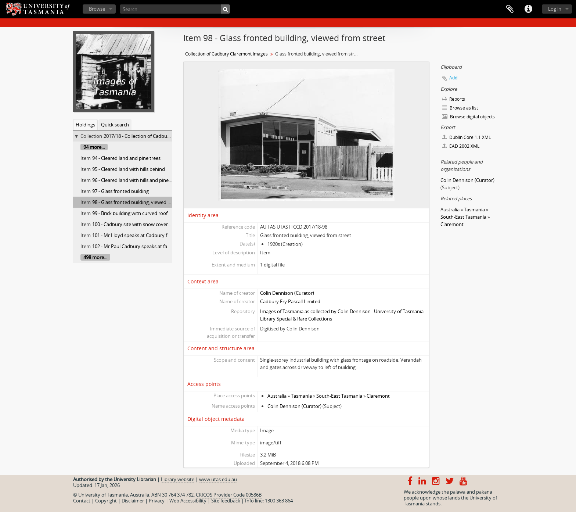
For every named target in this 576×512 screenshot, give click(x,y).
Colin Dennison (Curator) (287, 293)
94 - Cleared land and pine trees (126, 158)
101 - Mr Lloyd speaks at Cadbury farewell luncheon (148, 235)
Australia (277, 396)
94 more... (94, 147)
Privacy (157, 500)
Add (453, 78)
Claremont (378, 396)
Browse (97, 9)
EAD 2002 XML (460, 146)
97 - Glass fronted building (120, 191)
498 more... (95, 257)
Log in (554, 9)
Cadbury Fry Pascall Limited (290, 301)
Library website (177, 479)
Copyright (106, 500)
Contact (81, 500)
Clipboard (510, 9)
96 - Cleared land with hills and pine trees (136, 180)
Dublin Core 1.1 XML (466, 137)
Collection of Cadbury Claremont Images (226, 54)
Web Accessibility (187, 500)
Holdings (85, 124)
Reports (453, 99)
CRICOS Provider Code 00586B (229, 494)
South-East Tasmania (339, 396)
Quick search (115, 124)
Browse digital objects (468, 117)
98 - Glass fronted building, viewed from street (142, 202)
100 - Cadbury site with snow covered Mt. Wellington (149, 224)
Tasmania (301, 396)
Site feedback (225, 500)
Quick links (528, 9)
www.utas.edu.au (218, 479)
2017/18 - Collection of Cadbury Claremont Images (158, 136)
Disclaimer (133, 500)
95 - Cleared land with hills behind (128, 169)
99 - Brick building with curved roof (130, 213)
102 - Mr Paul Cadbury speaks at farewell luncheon (147, 246)
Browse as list (460, 108)
